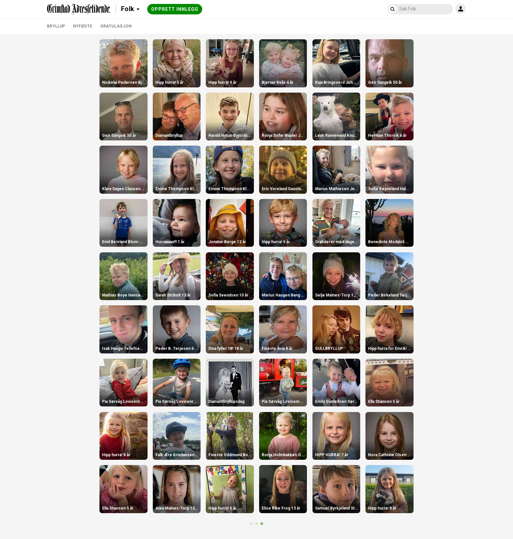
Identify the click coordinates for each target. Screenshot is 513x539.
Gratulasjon (116, 26)
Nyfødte (82, 26)
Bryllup (56, 26)
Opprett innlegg (174, 9)
